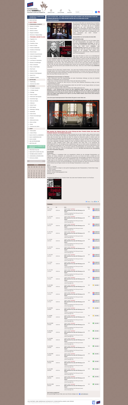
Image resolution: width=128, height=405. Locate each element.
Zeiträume (32, 79)
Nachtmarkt (31, 111)
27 (33, 177)
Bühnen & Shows (33, 30)
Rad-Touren (31, 69)
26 (31, 177)
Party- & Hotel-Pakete (34, 66)
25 (28, 177)
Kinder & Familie (32, 45)
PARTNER (32, 401)
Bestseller (32, 143)
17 (44, 173)
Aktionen (31, 86)
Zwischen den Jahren (33, 83)
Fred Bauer (73, 208)
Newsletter (51, 10)
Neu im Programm (34, 141)
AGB (68, 401)
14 (36, 173)
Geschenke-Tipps (33, 98)
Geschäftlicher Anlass (36, 151)
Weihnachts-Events (33, 120)
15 (39, 173)
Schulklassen (33, 158)
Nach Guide (32, 139)
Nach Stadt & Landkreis (36, 135)
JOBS (37, 401)
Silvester (31, 118)
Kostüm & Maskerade (33, 47)
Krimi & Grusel (32, 52)
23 (41, 175)
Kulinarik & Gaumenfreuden (35, 54)
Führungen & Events (35, 24)
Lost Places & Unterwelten (35, 60)
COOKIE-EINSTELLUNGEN (60, 401)
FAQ (29, 401)
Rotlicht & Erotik (32, 71)
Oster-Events (32, 113)
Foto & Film (31, 41)
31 (44, 177)
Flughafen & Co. (32, 39)
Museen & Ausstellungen (34, 62)
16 (41, 173)
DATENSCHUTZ (49, 401)
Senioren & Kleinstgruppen (35, 73)
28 (36, 177)
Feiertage (31, 92)
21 (36, 175)
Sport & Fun (31, 75)
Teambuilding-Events (35, 153)
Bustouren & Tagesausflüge (35, 34)
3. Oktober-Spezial (33, 90)
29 (39, 177)
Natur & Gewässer (33, 64)
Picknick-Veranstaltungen (34, 115)
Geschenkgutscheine (35, 161)
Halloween (31, 103)
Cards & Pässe (32, 132)
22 (39, 175)
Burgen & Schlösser (33, 32)
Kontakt (69, 10)
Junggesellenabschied (36, 156)
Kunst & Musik (32, 58)
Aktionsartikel (32, 130)
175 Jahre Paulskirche (34, 88)
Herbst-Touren (32, 105)
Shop (30, 128)
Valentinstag (31, 81)
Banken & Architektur (33, 26)
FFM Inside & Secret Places (36, 37)
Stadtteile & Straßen (33, 77)
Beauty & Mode (32, 28)
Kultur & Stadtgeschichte (34, 56)
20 (33, 175)
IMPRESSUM (42, 401)
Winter (30, 124)
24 (44, 175)
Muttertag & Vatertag (33, 109)
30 (41, 177)
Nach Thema (32, 22)
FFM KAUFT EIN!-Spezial (34, 96)
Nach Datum (32, 20)
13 (33, 173)
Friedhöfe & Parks (33, 43)
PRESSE (72, 401)
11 (28, 173)
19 (31, 175)
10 (44, 171)
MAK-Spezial (32, 107)
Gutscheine (61, 10)
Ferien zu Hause (32, 94)
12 (31, 173)
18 (28, 175)
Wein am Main (32, 122)
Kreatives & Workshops (34, 49)
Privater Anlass (33, 149)
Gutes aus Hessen (33, 100)
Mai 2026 (36, 164)
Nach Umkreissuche (34, 137)
